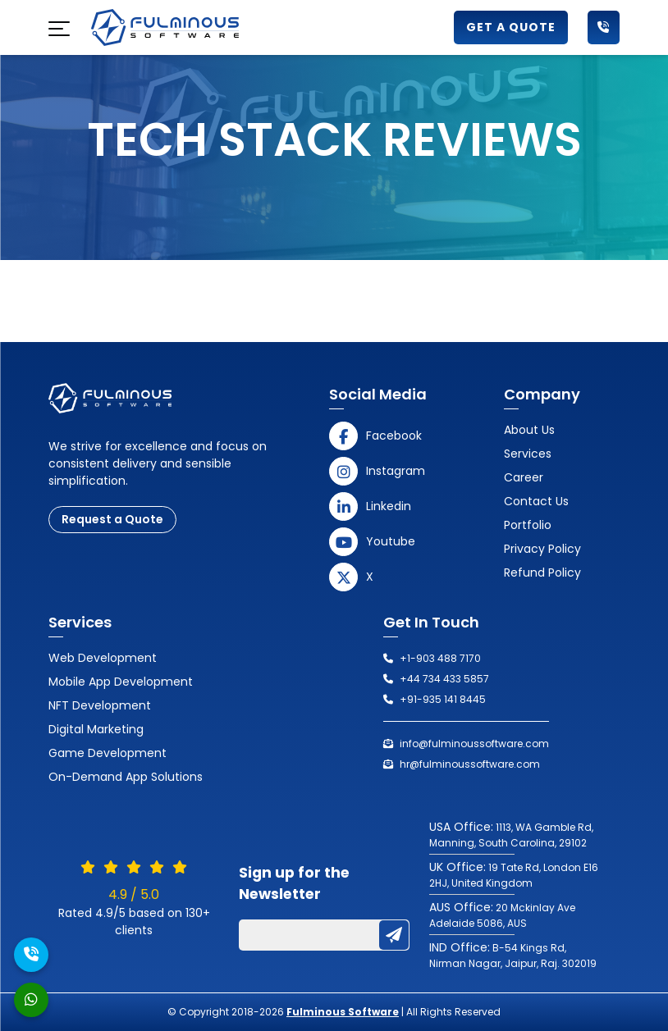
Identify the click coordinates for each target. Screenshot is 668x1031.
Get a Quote (511, 27)
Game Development (107, 753)
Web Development (102, 658)
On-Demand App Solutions (125, 777)
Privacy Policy (542, 549)
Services (527, 453)
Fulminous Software (342, 1012)
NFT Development (99, 705)
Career (523, 477)
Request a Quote (112, 519)
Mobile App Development (120, 681)
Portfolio (527, 525)
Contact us (536, 501)
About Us (529, 430)
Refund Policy (542, 572)
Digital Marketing (96, 729)
